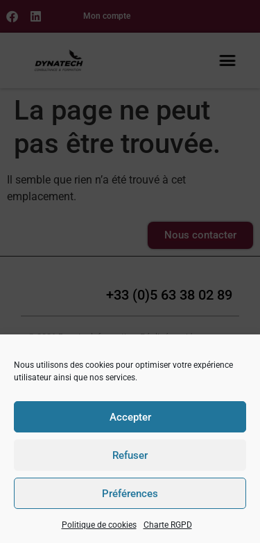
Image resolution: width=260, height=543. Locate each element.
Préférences (130, 493)
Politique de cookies (99, 525)
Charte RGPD (168, 525)
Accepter (130, 417)
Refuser (130, 455)
